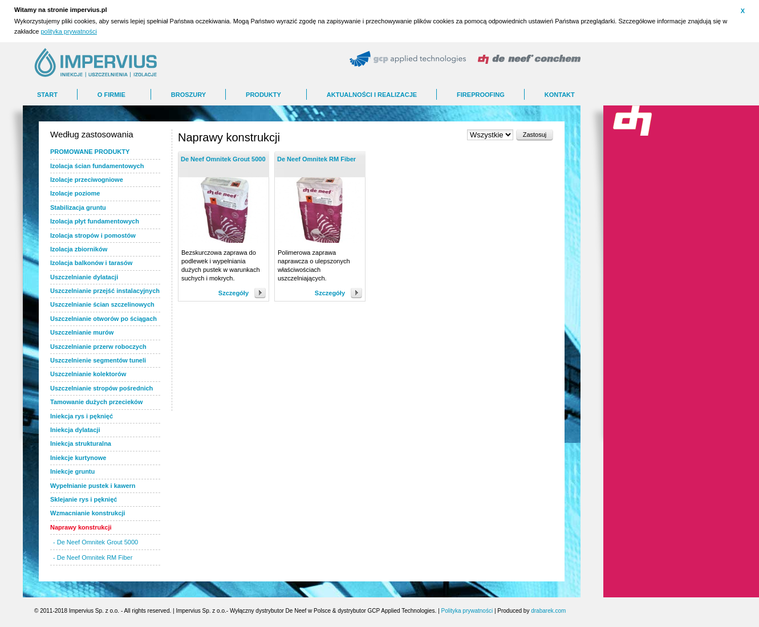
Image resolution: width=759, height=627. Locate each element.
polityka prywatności (68, 31)
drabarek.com (548, 611)
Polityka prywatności (467, 611)
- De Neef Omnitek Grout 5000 (95, 542)
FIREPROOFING (481, 94)
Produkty (263, 94)
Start (47, 94)
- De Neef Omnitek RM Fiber (92, 557)
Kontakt (560, 94)
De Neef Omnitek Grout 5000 (223, 159)
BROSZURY (188, 94)
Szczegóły (233, 293)
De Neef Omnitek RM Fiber (316, 159)
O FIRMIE (111, 94)
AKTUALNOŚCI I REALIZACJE (372, 94)
